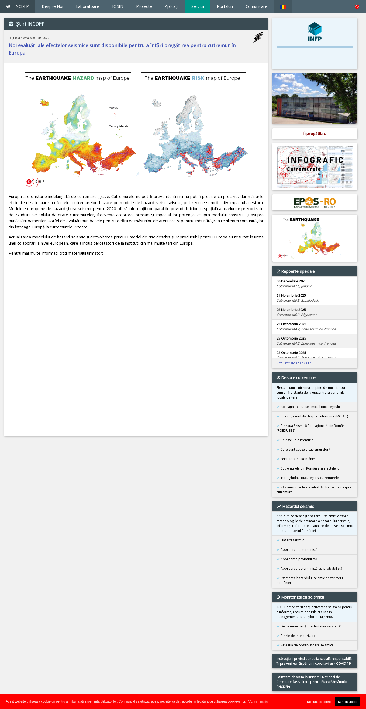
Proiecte (144, 6)
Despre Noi (52, 6)
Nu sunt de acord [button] (319, 701)
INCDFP (17, 6)
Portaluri (225, 6)
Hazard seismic (290, 540)
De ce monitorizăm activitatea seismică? (309, 626)
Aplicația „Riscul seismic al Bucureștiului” (309, 406)
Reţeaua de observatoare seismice (305, 645)
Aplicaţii (171, 6)
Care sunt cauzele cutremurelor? (303, 449)
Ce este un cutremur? (295, 440)
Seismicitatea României (296, 459)
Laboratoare (87, 6)
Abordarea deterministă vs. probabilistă (309, 568)
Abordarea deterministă (297, 549)
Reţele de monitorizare (296, 635)
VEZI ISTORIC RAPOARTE (294, 363)
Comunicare (256, 6)
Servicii (197, 6)
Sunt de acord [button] (347, 701)
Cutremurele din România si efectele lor (309, 468)
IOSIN (117, 6)
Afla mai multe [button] (257, 702)
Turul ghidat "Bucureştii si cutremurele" (308, 477)
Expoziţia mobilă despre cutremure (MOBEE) (312, 416)
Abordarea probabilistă (297, 559)
